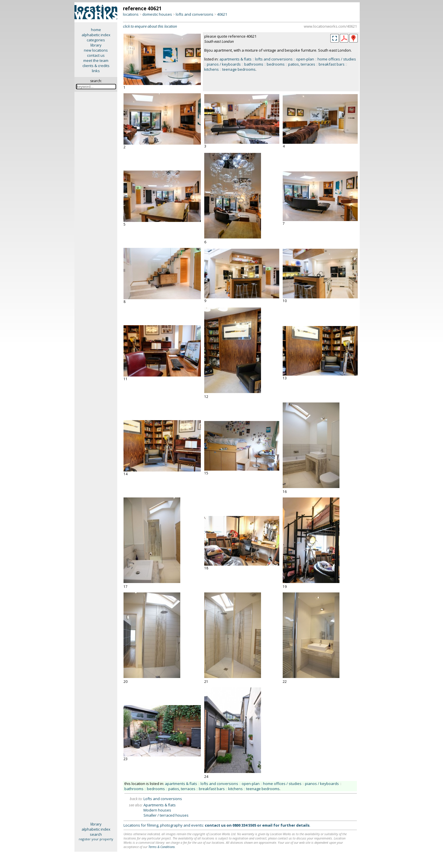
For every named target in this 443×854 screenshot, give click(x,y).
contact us (96, 55)
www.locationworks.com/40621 (330, 26)
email (267, 825)
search (96, 834)
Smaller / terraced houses (166, 815)
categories (96, 40)
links (96, 70)
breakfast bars (332, 64)
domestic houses (157, 14)
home (96, 29)
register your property (96, 839)
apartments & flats (235, 59)
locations (131, 14)
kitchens (211, 69)
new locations (96, 50)
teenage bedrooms (239, 69)
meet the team (95, 60)
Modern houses (157, 810)
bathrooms (253, 64)
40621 (222, 14)
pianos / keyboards (224, 64)
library (96, 45)
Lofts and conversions (162, 798)
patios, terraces (301, 64)
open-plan (305, 59)
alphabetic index (96, 34)
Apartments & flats (159, 805)
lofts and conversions (194, 14)
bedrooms (276, 64)
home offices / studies (336, 59)
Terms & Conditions (161, 847)
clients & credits (96, 65)
